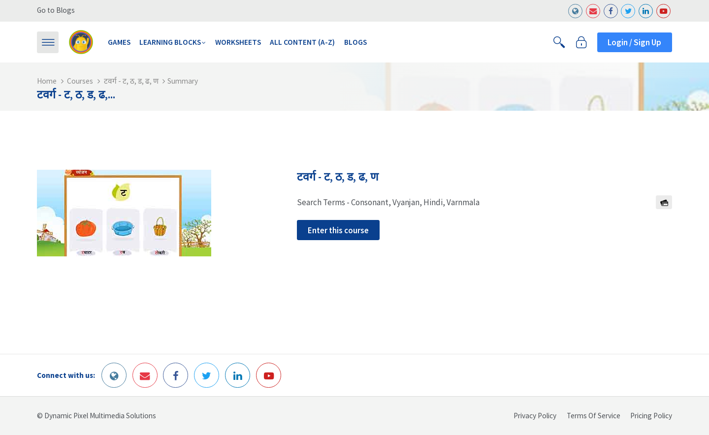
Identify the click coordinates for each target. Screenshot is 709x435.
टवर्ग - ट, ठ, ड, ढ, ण (131, 81)
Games (119, 42)
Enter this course (338, 230)
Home (47, 81)
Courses (80, 81)
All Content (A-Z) (302, 42)
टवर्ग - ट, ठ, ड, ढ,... (76, 94)
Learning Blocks (170, 42)
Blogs (355, 42)
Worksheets (238, 42)
